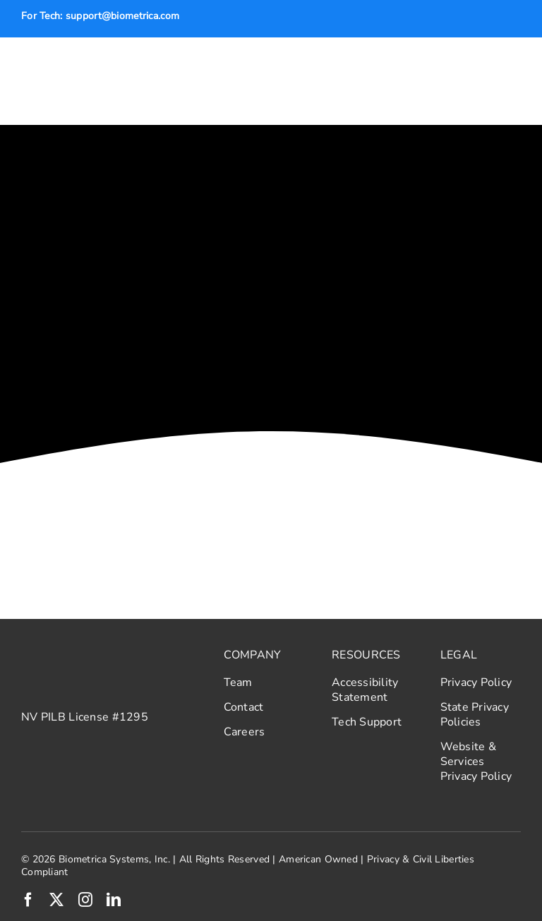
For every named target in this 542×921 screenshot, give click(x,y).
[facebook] (28, 900)
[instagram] (85, 900)
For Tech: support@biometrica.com (100, 16)
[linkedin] (114, 900)
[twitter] (56, 900)
